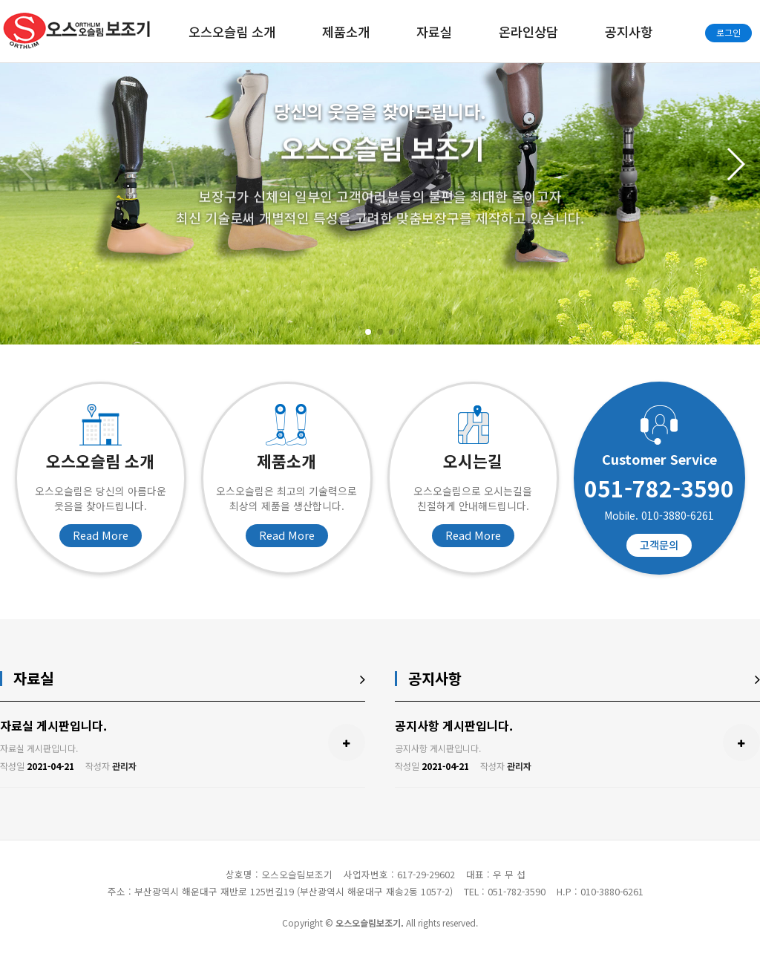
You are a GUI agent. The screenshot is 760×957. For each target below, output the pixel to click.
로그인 (728, 32)
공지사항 (628, 31)
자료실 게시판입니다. (53, 725)
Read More (100, 535)
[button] (368, 332)
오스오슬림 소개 (232, 31)
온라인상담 (528, 31)
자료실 (434, 31)
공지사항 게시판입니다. (454, 725)
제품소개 (346, 31)
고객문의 (659, 544)
